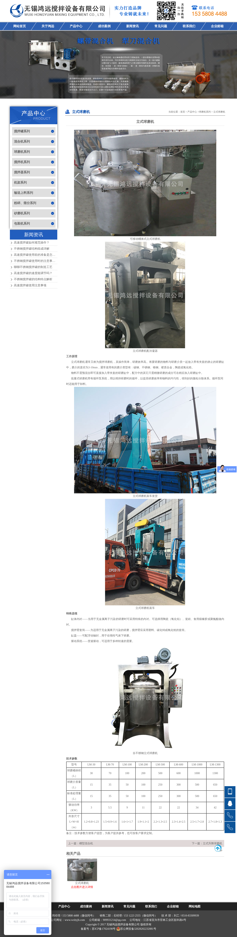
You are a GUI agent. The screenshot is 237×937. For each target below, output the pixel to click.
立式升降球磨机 (212, 843)
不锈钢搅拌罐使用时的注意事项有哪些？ (40, 260)
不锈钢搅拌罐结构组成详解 (31, 248)
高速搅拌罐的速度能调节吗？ (33, 273)
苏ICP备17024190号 (104, 928)
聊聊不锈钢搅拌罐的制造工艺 (33, 267)
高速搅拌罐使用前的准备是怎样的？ (37, 254)
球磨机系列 (205, 111)
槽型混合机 (86, 843)
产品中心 (192, 111)
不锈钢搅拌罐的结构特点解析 (33, 279)
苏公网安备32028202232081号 (136, 928)
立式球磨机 (219, 111)
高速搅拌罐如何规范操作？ (31, 242)
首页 (182, 111)
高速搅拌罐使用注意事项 (30, 285)
